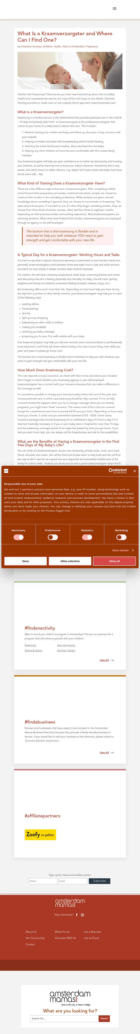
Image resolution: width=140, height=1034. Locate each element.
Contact (30, 944)
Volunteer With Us (65, 938)
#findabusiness (40, 722)
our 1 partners (24, 489)
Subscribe (99, 881)
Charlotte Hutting (31, 46)
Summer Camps (66, 650)
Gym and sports (66, 645)
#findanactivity (40, 628)
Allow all (114, 561)
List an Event (91, 938)
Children (47, 46)
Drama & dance (33, 650)
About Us (31, 932)
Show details (120, 550)
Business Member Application (42, 741)
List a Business (92, 932)
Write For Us (62, 932)
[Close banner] (134, 471)
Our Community (35, 938)
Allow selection (70, 561)
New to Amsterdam (74, 46)
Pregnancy (92, 46)
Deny (25, 561)
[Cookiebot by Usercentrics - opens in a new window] (111, 471)
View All (107, 660)
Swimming (30, 645)
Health (57, 46)
